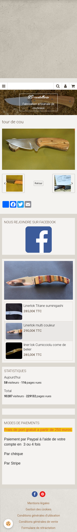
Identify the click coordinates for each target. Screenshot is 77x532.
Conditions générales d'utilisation (38, 515)
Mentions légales (38, 503)
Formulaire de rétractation (38, 528)
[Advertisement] (38, 38)
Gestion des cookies (38, 509)
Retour (38, 183)
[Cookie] (8, 523)
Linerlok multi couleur (39, 325)
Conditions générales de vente (38, 521)
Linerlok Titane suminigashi (43, 306)
